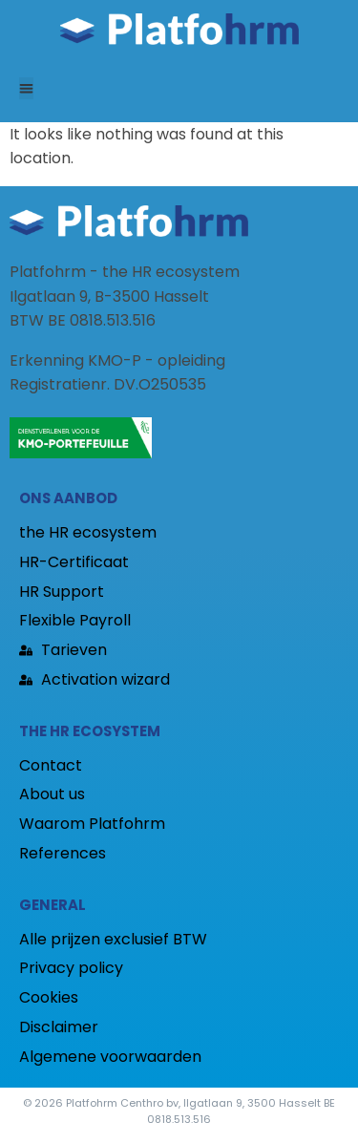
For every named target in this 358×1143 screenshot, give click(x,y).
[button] (26, 88)
